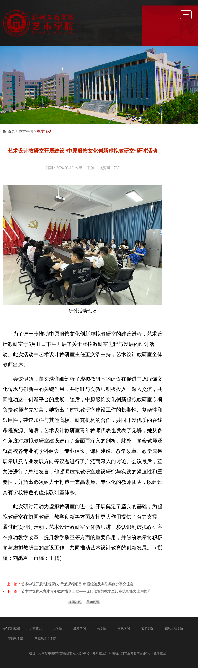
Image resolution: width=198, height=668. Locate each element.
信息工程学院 (174, 628)
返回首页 (75, 602)
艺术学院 (147, 628)
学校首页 (35, 628)
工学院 (57, 628)
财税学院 (124, 628)
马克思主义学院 (45, 638)
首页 (11, 131)
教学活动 (44, 131)
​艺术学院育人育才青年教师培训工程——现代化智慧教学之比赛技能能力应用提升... (87, 591)
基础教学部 (15, 638)
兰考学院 (79, 628)
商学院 (101, 628)
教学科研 (26, 131)
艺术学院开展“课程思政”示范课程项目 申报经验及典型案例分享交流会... (78, 584)
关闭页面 (93, 602)
